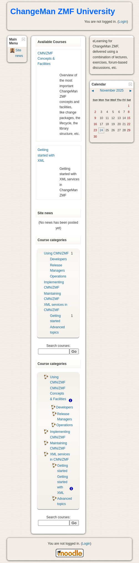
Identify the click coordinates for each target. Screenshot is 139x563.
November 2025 (111, 90)
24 (101, 130)
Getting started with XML (45, 155)
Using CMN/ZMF (56, 253)
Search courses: (58, 346)
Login (123, 22)
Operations (58, 276)
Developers (58, 259)
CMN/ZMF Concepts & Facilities (46, 58)
